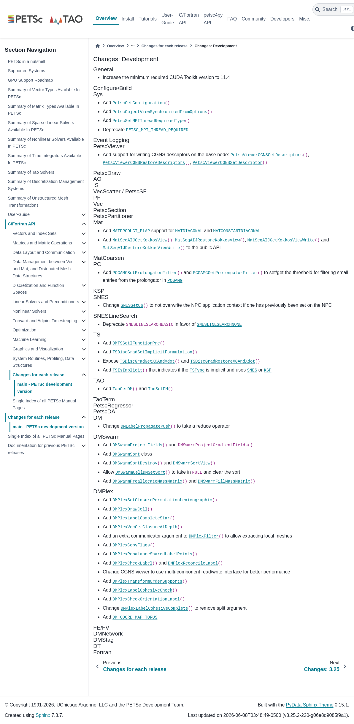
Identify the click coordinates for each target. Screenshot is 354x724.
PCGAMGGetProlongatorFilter (225, 273)
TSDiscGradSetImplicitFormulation (152, 352)
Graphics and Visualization (37, 349)
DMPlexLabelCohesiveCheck (142, 590)
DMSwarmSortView (191, 463)
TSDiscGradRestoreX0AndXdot (222, 361)
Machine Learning (29, 339)
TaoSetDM (158, 389)
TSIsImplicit (127, 370)
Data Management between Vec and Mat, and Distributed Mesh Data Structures (42, 268)
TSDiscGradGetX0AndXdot (147, 361)
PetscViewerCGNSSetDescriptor (227, 162)
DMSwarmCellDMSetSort (140, 472)
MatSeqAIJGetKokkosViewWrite (281, 240)
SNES (252, 370)
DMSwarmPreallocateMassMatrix (147, 481)
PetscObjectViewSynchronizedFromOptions (159, 112)
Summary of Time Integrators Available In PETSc (44, 159)
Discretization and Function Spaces (38, 289)
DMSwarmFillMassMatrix (224, 481)
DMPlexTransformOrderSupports (147, 581)
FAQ (232, 18)
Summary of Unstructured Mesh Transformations (38, 202)
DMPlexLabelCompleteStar (141, 518)
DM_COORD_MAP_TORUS (134, 617)
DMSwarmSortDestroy (134, 463)
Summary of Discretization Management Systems (46, 185)
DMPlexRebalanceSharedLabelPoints (152, 554)
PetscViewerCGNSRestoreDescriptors (144, 162)
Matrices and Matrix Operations (42, 243)
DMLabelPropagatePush (146, 426)
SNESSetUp (132, 305)
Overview (106, 18)
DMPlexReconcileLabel (193, 563)
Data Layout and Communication (43, 252)
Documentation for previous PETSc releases (41, 449)
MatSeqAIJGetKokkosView (139, 240)
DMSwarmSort (126, 454)
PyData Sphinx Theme (310, 704)
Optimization (24, 330)
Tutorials (148, 18)
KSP (267, 370)
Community (254, 18)
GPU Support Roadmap (30, 80)
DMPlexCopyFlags (131, 545)
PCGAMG (174, 280)
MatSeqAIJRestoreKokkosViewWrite (141, 248)
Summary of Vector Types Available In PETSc (44, 93)
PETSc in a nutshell (26, 61)
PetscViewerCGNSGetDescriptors (267, 155)
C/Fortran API (189, 18)
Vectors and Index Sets (34, 233)
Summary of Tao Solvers (31, 172)
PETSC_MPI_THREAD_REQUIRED (157, 130)
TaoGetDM (122, 389)
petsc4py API (213, 18)
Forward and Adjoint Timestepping (44, 320)
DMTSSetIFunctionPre (136, 343)
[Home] (98, 46)
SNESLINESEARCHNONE (219, 324)
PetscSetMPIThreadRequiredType (148, 120)
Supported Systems (26, 70)
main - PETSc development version (44, 388)
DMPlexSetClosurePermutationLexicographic (162, 500)
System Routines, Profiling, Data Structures (43, 362)
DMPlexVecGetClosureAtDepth (144, 527)
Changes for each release (38, 374)
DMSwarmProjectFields (137, 445)
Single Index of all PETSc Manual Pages (44, 404)
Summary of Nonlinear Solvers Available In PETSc (46, 143)
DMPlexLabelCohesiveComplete (154, 608)
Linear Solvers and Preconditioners (45, 301)
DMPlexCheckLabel (132, 563)
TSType (197, 370)
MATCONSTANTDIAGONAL (237, 231)
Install (127, 18)
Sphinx (43, 715)
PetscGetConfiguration (138, 103)
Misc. (304, 18)
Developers (282, 18)
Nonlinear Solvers (29, 311)
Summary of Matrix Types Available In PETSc (43, 110)
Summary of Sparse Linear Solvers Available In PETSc (41, 126)
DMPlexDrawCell (129, 509)
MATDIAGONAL (189, 231)
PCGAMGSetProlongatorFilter (144, 273)
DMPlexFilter (204, 536)
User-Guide (167, 18)
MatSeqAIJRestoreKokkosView (207, 240)
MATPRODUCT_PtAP (131, 231)
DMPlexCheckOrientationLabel (146, 599)
